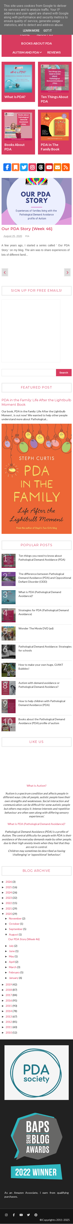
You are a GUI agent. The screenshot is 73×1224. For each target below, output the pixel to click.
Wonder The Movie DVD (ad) (36, 628)
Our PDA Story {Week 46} (27, 229)
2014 (9, 1011)
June (12, 951)
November (15, 918)
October (14, 923)
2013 (9, 1016)
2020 (9, 913)
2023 (9, 897)
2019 (9, 984)
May (12, 956)
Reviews (54, 52)
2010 (9, 1032)
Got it (47, 30)
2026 (9, 881)
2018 (9, 989)
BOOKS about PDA (36, 43)
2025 (9, 887)
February (14, 972)
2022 (9, 903)
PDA (27, 236)
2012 (9, 1021)
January (14, 977)
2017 (9, 995)
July (11, 945)
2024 (9, 892)
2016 (9, 1000)
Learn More (31, 30)
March (13, 967)
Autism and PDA (25, 52)
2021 (9, 908)
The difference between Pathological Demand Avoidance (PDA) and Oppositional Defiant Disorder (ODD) (44, 577)
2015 (9, 1005)
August (14, 934)
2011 (9, 1027)
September (16, 929)
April (12, 961)
